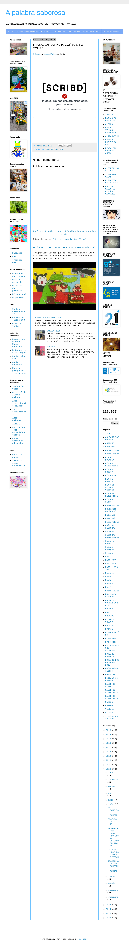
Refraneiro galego (111, 669)
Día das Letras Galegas (109, 487)
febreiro (113, 780)
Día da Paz (111, 475)
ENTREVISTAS (112, 505)
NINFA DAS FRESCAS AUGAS (111, 151)
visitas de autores (111, 717)
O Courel (36, 54)
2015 (109, 739)
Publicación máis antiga (81, 231)
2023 (109, 905)
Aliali (16, 424)
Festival (110, 518)
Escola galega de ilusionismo (19, 370)
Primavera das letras (18, 275)
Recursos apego (17, 456)
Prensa (109, 629)
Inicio (10, 31)
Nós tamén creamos (111, 595)
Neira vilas (112, 591)
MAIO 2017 (111, 560)
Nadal (108, 587)
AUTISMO (109, 443)
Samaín (109, 702)
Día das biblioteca (111, 494)
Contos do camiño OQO (18, 318)
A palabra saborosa (35, 12)
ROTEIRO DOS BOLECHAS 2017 (112, 662)
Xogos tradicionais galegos (19, 403)
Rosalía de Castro (111, 679)
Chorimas (110, 447)
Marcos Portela (50, 54)
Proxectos (111, 642)
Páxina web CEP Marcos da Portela (33, 31)
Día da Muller (109, 470)
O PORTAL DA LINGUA (112, 169)
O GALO (109, 124)
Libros (109, 553)
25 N (107, 434)
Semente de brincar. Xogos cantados (18, 343)
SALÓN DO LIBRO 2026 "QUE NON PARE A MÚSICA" (64, 247)
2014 (109, 734)
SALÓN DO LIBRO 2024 (111, 691)
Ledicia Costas (109, 542)
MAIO (107, 557)
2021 (109, 765)
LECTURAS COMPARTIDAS (112, 536)
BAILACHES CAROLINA (111, 119)
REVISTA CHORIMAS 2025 (48, 318)
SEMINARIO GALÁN (111, 175)
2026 (109, 918)
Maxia (108, 580)
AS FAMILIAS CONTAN (112, 438)
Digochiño (18, 298)
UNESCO (109, 706)
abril (111, 793)
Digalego (17, 253)
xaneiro (112, 773)
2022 (109, 769)
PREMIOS (109, 616)
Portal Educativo (111, 31)
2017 (109, 747)
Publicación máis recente (48, 231)
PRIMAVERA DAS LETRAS (111, 181)
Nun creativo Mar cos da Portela (84, 31)
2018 (109, 752)
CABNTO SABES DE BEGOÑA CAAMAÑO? (110, 190)
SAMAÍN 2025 (53, 331)
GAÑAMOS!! (52, 347)
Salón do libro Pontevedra (18, 463)
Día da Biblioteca (111, 464)
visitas (109, 713)
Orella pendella (17, 281)
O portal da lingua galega (19, 395)
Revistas (110, 674)
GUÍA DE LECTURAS (110, 526)
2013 (109, 730)
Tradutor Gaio (17, 261)
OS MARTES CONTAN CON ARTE (111, 603)
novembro (113, 890)
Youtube (109, 709)
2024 (109, 909)
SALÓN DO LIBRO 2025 (111, 697)
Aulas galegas (16, 419)
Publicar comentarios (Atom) (69, 239)
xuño (111, 804)
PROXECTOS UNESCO (111, 620)
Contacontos (112, 450)
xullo (111, 877)
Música (109, 584)
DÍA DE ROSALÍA (109, 458)
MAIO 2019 (111, 564)
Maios (108, 577)
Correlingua (112, 454)
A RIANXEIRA (112, 136)
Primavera (111, 638)
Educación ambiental (111, 510)
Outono (109, 609)
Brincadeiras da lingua (19, 351)
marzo (111, 786)
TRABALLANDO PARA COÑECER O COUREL (113, 866)
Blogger (83, 939)
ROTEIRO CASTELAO (110, 655)
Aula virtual (60, 31)
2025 (109, 913)
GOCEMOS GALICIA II (113, 822)
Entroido (110, 515)
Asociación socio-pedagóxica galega (18, 431)
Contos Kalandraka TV (18, 311)
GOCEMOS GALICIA (54, 149)
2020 (109, 760)
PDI (107, 612)
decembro (113, 897)
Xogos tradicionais (19, 412)
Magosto (109, 573)
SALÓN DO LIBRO (110, 685)
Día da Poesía (109, 480)
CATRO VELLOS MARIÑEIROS (111, 130)
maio (111, 800)
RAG (14, 256)
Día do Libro (109, 500)
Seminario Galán (18, 387)
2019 (109, 756)
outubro (112, 883)
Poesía (109, 625)
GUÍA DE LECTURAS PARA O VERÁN (113, 854)
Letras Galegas (109, 548)
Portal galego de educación (18, 441)
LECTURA (109, 532)
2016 (109, 743)
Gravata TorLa (16, 325)
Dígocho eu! (19, 294)
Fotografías (112, 522)
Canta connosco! (18, 363)
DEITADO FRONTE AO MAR (111, 142)
